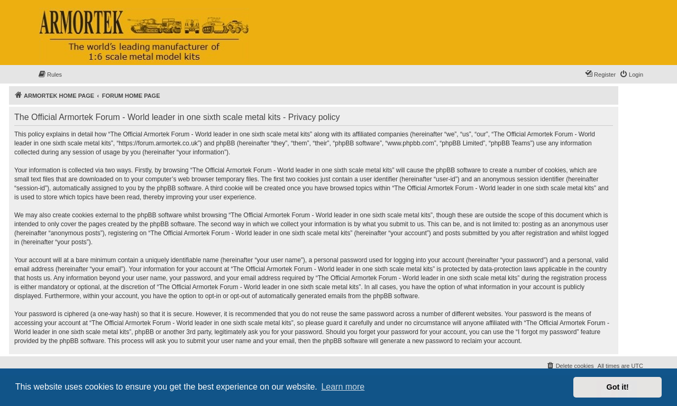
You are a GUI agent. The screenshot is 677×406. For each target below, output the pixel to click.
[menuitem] (50, 74)
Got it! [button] (618, 387)
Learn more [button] (342, 386)
